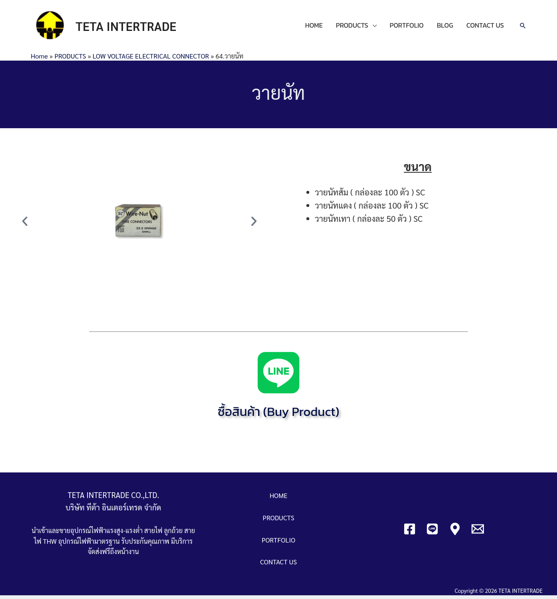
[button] (25, 224)
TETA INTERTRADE (130, 27)
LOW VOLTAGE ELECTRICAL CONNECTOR (150, 59)
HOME (314, 27)
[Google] (455, 532)
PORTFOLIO (407, 27)
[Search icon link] (522, 27)
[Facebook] (409, 532)
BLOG (445, 27)
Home (39, 59)
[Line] (432, 532)
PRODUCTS (352, 27)
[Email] (478, 532)
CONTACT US (485, 27)
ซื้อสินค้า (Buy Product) (279, 415)
